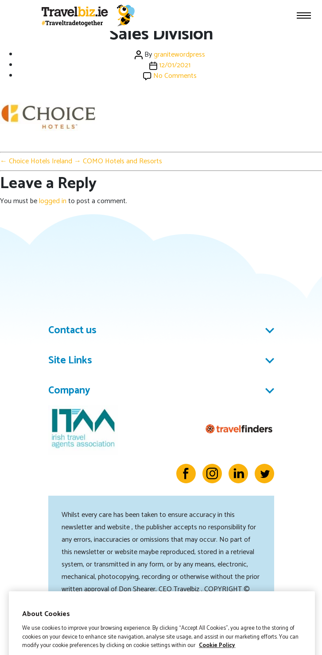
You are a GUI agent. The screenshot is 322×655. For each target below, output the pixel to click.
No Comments (175, 76)
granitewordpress (179, 55)
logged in (52, 201)
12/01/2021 (174, 65)
